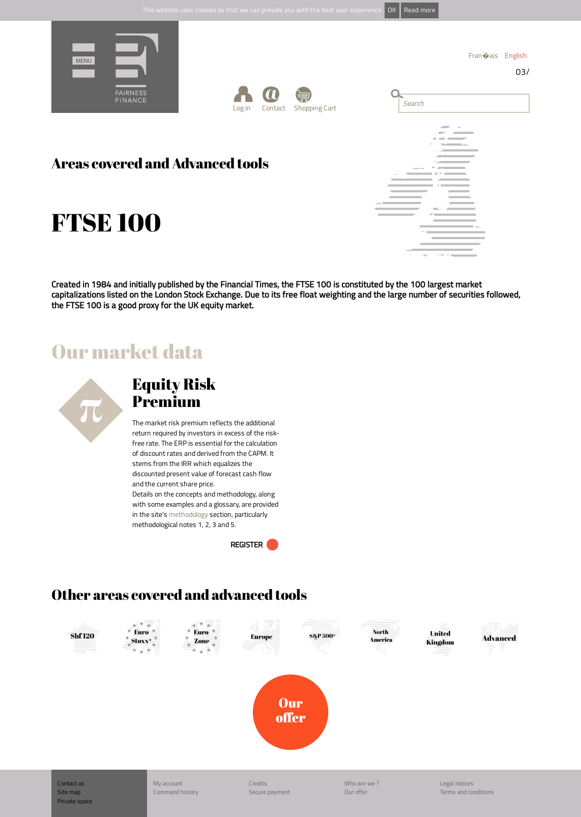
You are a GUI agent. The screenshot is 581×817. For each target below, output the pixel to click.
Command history (175, 792)
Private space (74, 801)
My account (167, 783)
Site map (68, 792)
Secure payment (269, 792)
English (516, 55)
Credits (258, 783)
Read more (419, 10)
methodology (188, 514)
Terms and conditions (467, 792)
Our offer (355, 792)
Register (246, 544)
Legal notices (457, 783)
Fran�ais (483, 55)
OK (392, 10)
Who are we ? (361, 783)
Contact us (70, 783)
